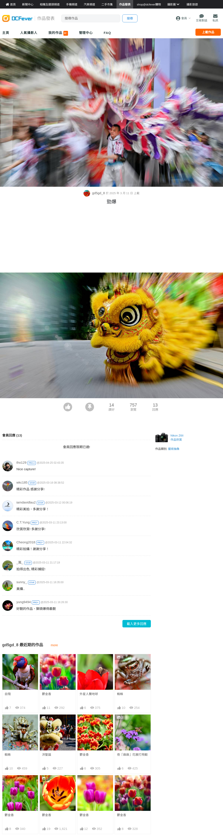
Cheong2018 (25, 542)
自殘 (8, 694)
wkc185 (22, 482)
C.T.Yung (23, 522)
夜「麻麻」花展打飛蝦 (132, 754)
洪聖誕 (46, 754)
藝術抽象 (173, 449)
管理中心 (86, 33)
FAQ (107, 33)
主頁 (5, 33)
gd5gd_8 (95, 193)
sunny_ (21, 582)
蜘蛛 (120, 694)
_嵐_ (19, 562)
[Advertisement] (111, 239)
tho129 (21, 462)
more (54, 645)
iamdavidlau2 (26, 502)
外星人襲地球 (89, 694)
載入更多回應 (136, 624)
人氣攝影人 (29, 33)
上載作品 (208, 32)
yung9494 (23, 602)
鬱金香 (46, 694)
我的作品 (58, 33)
